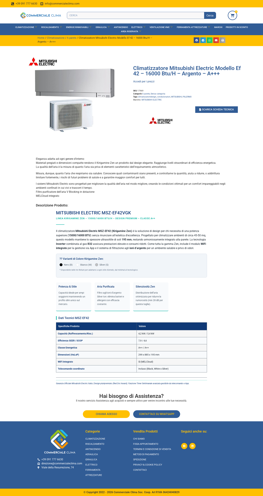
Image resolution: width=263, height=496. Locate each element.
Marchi (218, 27)
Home (41, 37)
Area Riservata (131, 31)
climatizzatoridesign (147, 97)
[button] (196, 40)
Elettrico (138, 27)
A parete (71, 37)
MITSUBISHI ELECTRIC (152, 100)
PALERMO (187, 97)
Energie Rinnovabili (78, 27)
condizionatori (163, 97)
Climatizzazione (26, 27)
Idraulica (103, 27)
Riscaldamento (51, 27)
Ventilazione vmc (161, 27)
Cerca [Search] (210, 15)
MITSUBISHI (176, 97)
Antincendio (121, 27)
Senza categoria (158, 94)
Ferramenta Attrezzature (193, 27)
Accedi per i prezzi (143, 81)
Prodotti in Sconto (237, 27)
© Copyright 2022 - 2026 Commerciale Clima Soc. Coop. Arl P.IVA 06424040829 (131, 492)
